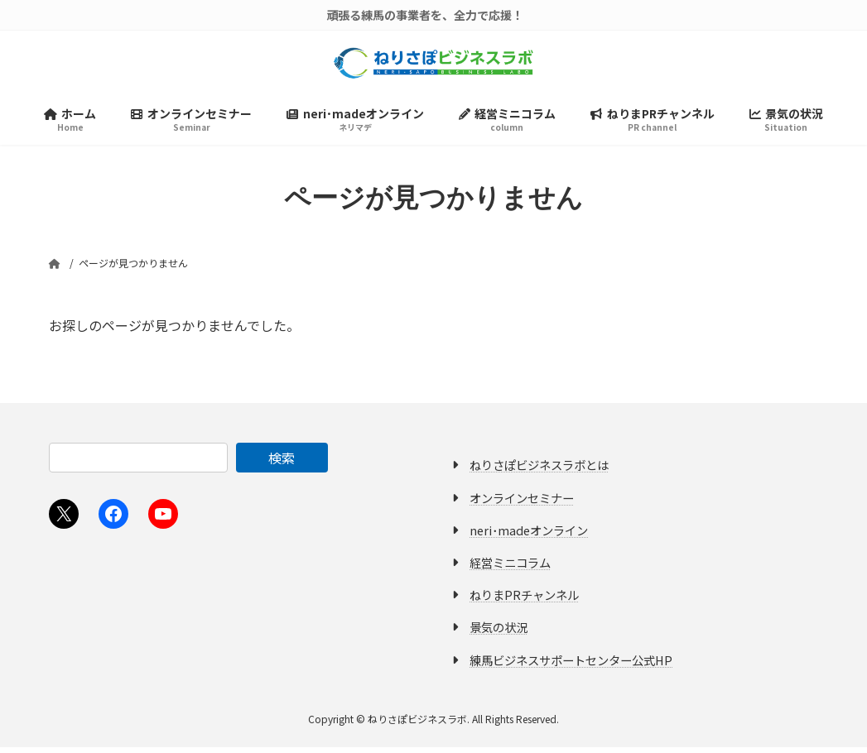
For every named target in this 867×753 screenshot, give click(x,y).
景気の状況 (498, 632)
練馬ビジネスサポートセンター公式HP (571, 665)
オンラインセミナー (522, 503)
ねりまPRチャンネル (524, 600)
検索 (281, 463)
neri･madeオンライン (529, 535)
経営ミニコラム (510, 568)
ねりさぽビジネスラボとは (539, 470)
